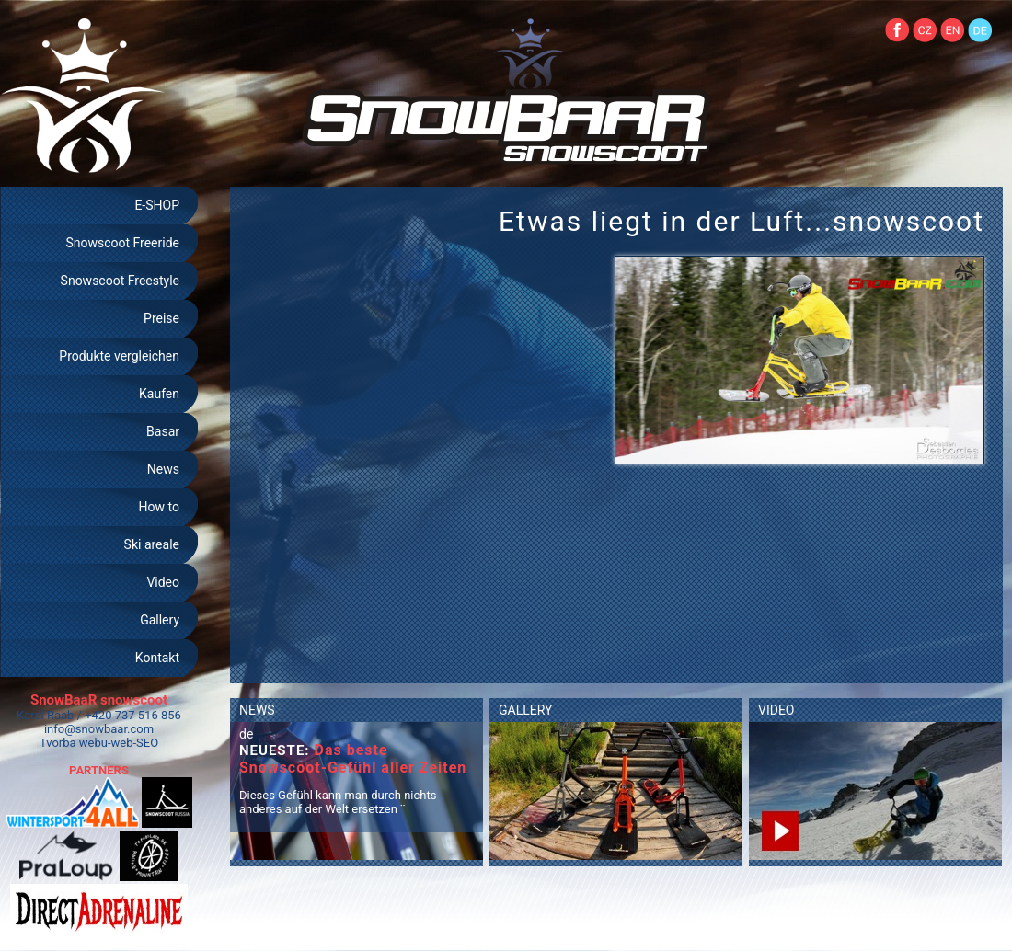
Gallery (159, 620)
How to (159, 506)
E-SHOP (156, 205)
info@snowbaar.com (99, 729)
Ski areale (151, 544)
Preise (161, 318)
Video (162, 582)
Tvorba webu (74, 743)
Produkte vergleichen (119, 356)
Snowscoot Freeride (122, 242)
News (163, 469)
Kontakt (157, 657)
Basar (162, 431)
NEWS (257, 710)
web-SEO (135, 743)
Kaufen (159, 393)
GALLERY (525, 710)
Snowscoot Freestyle (120, 280)
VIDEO (776, 710)
